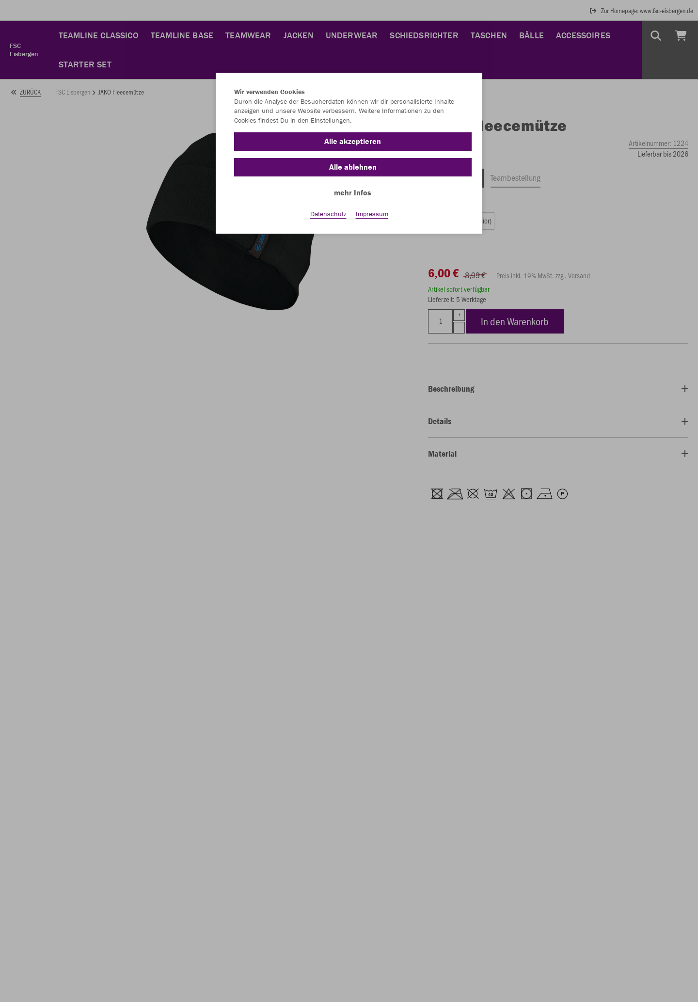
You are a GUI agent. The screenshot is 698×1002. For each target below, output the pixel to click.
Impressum (372, 213)
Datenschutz (328, 213)
